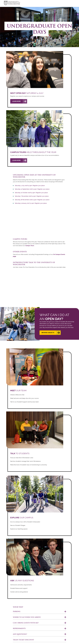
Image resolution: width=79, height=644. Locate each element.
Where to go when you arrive (27, 617)
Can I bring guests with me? (26, 623)
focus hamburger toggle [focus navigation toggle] (72, 3)
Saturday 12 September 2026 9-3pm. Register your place (32, 189)
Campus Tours (29, 245)
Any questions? (20, 634)
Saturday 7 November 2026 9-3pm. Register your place (31, 196)
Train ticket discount (23, 640)
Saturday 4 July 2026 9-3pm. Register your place (30, 185)
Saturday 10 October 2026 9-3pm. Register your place (31, 192)
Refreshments (19, 628)
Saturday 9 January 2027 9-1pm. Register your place (31, 203)
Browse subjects (48, 332)
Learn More (16, 101)
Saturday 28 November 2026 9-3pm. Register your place (32, 199)
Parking (16, 611)
